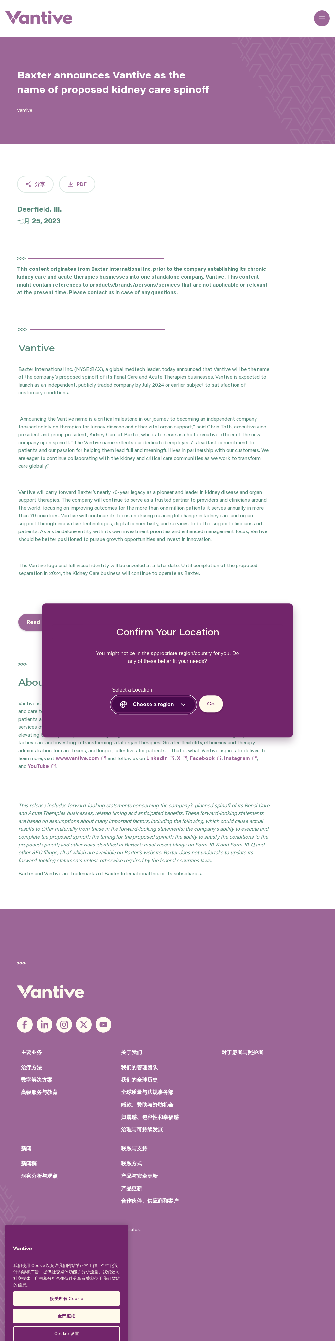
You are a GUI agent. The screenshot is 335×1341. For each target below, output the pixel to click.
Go (211, 704)
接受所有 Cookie (66, 1322)
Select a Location (132, 690)
